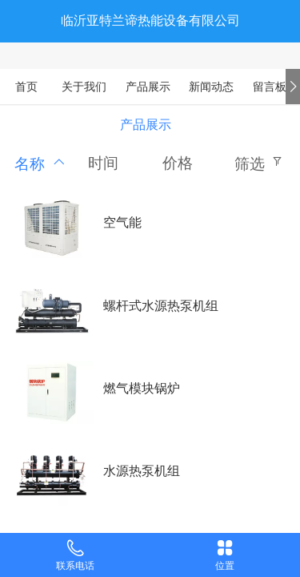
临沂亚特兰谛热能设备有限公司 (150, 20)
